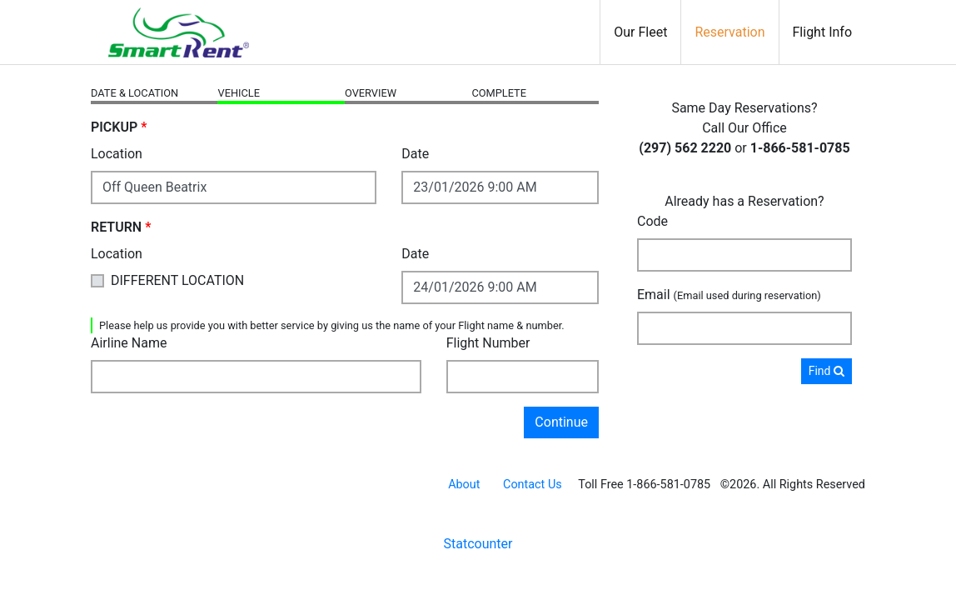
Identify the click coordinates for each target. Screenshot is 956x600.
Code (652, 221)
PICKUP (119, 127)
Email (729, 294)
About (464, 485)
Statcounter (478, 544)
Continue (561, 422)
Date (415, 154)
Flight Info (823, 32)
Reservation (729, 32)
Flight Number (488, 343)
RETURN (121, 227)
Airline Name (129, 343)
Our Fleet (640, 32)
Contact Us (532, 485)
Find (826, 371)
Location (116, 154)
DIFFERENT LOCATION (177, 280)
